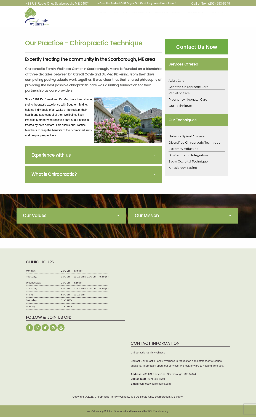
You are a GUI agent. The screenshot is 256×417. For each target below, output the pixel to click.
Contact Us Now (196, 47)
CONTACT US (214, 12)
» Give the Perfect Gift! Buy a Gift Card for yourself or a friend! (136, 3)
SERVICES (158, 12)
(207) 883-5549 (219, 3)
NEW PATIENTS (137, 12)
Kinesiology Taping (183, 167)
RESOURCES (191, 12)
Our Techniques (181, 105)
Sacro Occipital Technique (188, 161)
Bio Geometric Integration (188, 155)
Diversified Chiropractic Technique (194, 142)
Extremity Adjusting (184, 149)
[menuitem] (102, 12)
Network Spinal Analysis (187, 136)
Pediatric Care (179, 93)
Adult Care (177, 80)
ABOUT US (117, 12)
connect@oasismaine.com (155, 383)
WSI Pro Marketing (158, 411)
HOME (102, 12)
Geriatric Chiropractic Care (188, 87)
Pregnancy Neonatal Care (188, 99)
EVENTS (175, 12)
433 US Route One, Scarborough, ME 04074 (169, 374)
